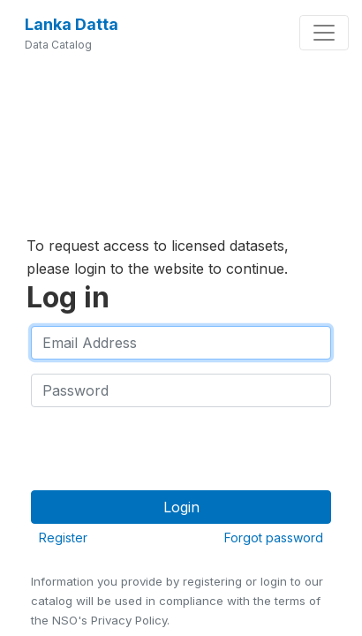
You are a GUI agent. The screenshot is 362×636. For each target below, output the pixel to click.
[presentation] (165, 455)
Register (63, 537)
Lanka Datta (71, 24)
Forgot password (273, 537)
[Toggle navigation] (324, 32)
